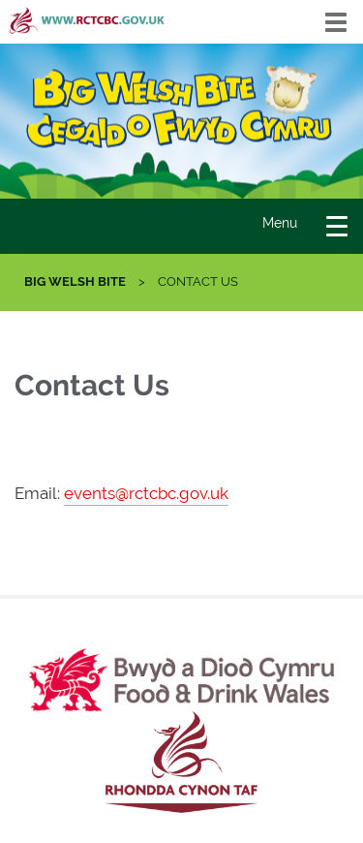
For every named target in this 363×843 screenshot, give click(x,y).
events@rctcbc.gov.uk (146, 493)
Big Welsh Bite (75, 281)
